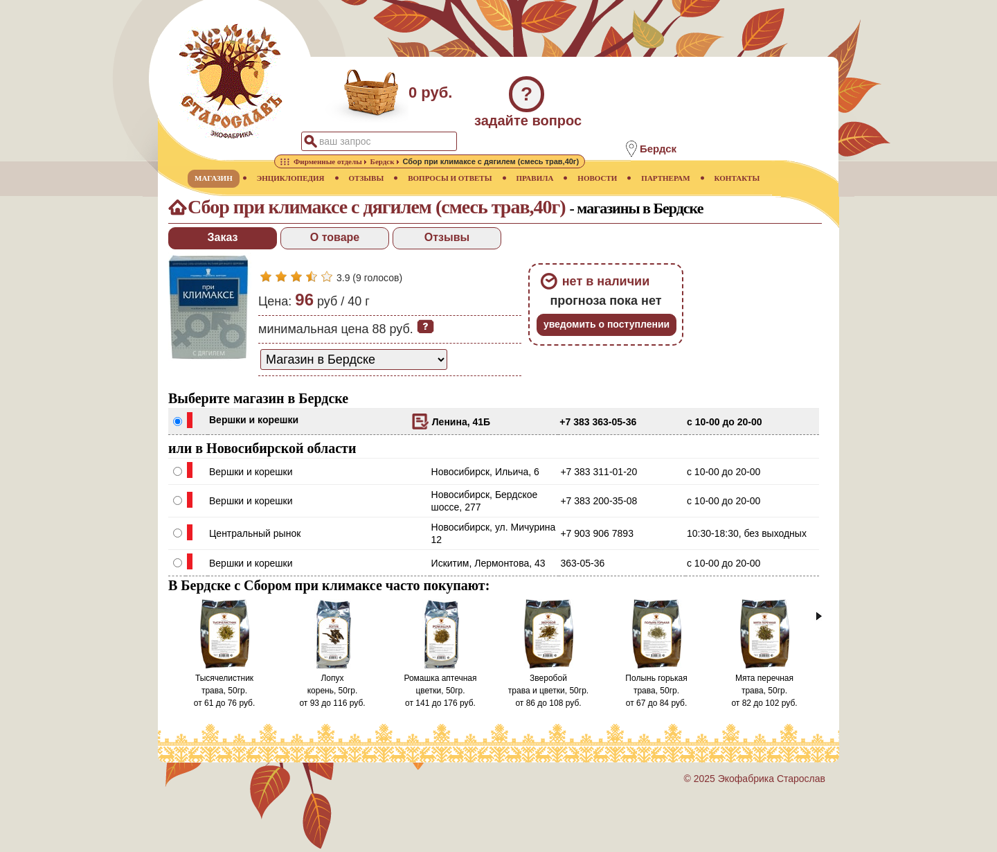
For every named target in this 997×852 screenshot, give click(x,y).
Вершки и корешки (253, 419)
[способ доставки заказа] (353, 359)
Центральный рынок (254, 533)
